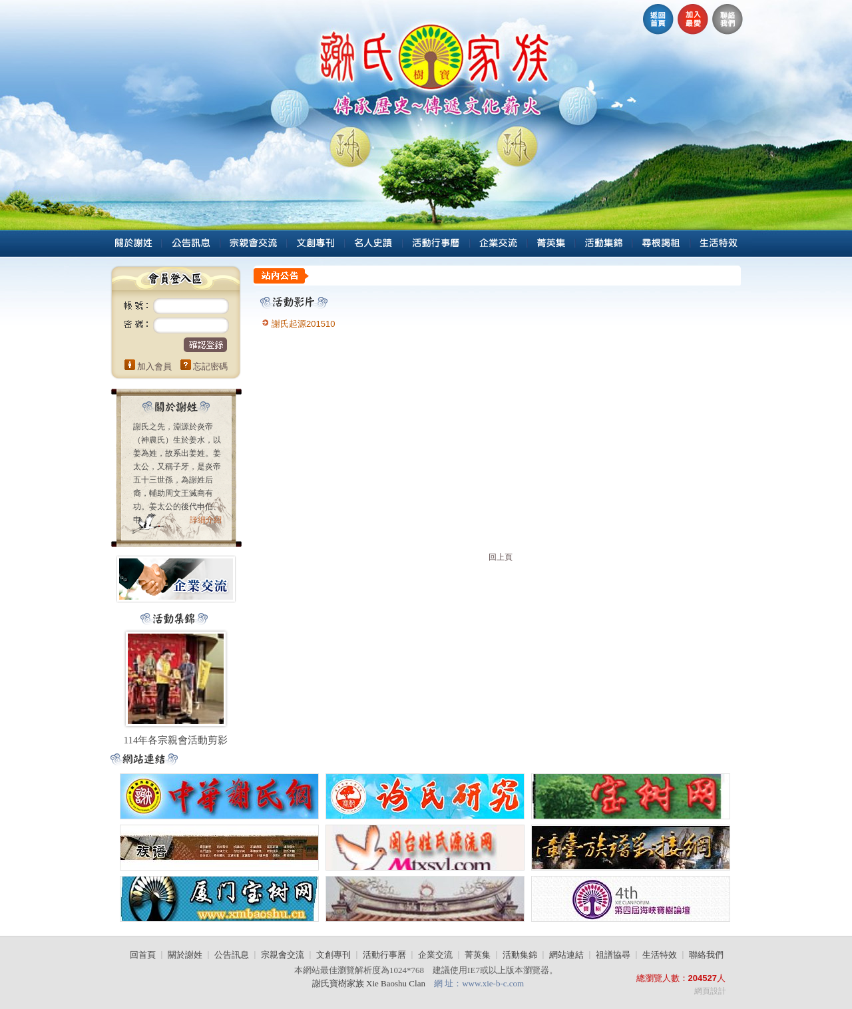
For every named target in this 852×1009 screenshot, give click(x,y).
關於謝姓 (185, 955)
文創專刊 (333, 955)
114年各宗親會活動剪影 (176, 740)
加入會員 (154, 366)
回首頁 (143, 955)
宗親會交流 (282, 955)
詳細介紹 (206, 519)
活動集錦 (520, 955)
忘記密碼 (210, 366)
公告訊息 (231, 955)
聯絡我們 (706, 955)
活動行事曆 (384, 955)
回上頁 (501, 557)
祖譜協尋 (613, 955)
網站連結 (566, 955)
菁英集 (478, 955)
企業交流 (435, 955)
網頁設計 (710, 991)
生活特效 (659, 955)
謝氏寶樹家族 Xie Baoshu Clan (369, 983)
